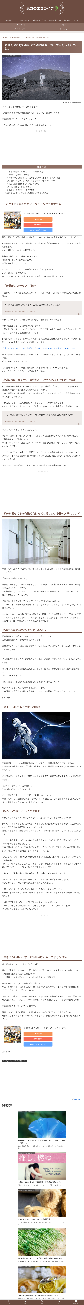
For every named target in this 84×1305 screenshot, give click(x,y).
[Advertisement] (42, 147)
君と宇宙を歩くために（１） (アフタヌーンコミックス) (45, 214)
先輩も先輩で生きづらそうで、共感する (24, 184)
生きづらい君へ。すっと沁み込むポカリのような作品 (27, 193)
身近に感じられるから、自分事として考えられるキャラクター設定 (34, 178)
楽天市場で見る (53, 220)
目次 (39, 167)
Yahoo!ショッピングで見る (33, 225)
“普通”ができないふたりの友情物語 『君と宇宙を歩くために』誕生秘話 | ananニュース (39, 344)
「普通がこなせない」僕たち (18, 175)
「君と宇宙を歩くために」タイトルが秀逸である (26, 172)
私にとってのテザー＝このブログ (22, 190)
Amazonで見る (33, 220)
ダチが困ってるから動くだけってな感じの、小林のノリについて (32, 181)
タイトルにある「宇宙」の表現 (19, 187)
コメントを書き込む (42, 1279)
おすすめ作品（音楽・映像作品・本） (14, 1052)
